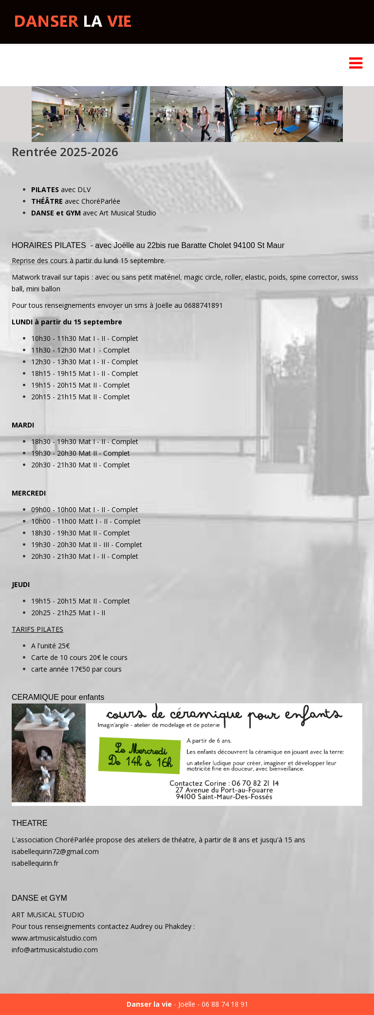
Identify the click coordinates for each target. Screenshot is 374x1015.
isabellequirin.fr (35, 863)
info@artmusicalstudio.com (55, 949)
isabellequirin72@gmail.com (55, 851)
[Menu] (355, 65)
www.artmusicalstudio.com (54, 938)
